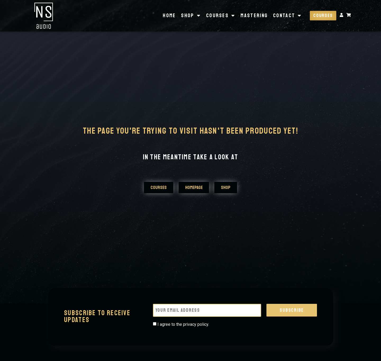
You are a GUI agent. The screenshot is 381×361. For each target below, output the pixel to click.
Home (168, 15)
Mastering (253, 15)
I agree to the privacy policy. (183, 324)
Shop (190, 15)
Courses (220, 15)
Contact (287, 15)
